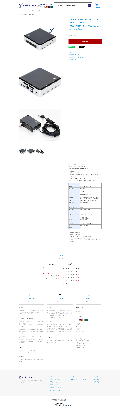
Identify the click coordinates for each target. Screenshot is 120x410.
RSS (72, 382)
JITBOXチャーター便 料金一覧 (26, 352)
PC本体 (25, 14)
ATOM (75, 382)
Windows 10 (31, 14)
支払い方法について (55, 384)
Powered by (60, 404)
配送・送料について (55, 379)
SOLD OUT (85, 41)
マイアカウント (98, 376)
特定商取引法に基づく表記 (75, 54)
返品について (72, 52)
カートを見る (97, 379)
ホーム (20, 14)
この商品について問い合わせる (76, 57)
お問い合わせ (97, 382)
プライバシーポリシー (55, 390)
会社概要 (73, 376)
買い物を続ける (72, 59)
